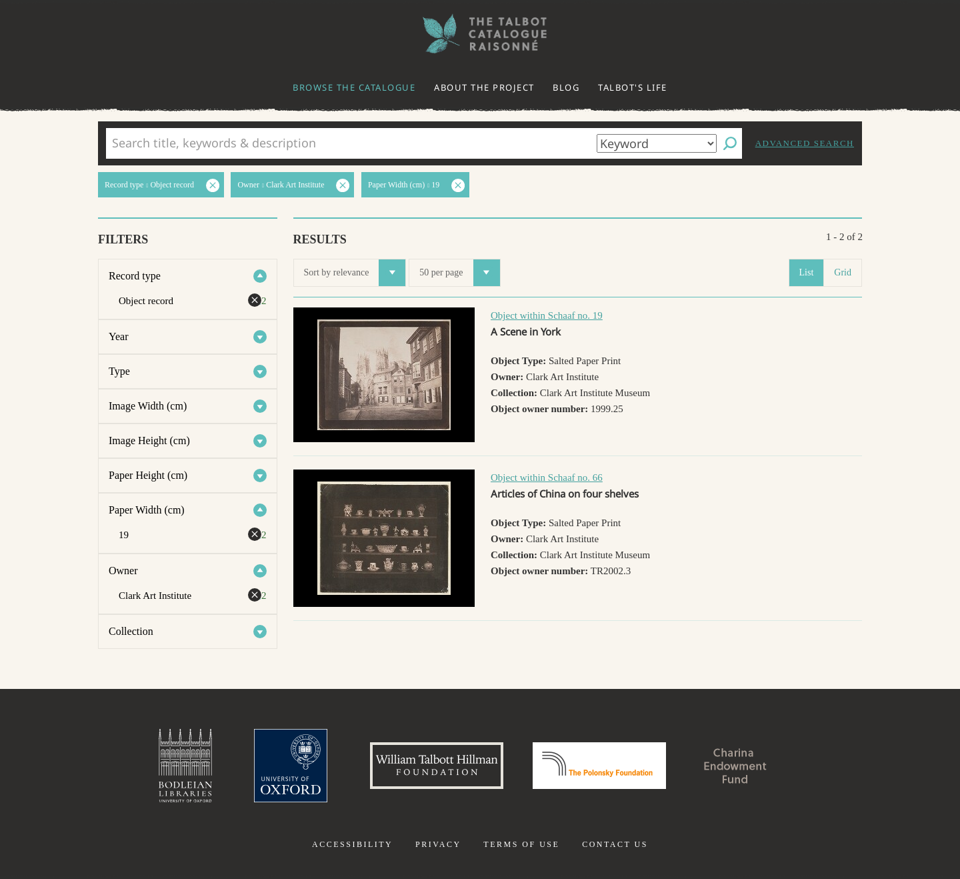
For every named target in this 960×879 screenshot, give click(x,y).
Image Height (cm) (149, 440)
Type (119, 371)
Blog (566, 87)
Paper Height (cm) (148, 475)
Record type (135, 275)
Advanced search (804, 143)
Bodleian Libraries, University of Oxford (185, 765)
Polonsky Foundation (599, 765)
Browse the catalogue (354, 87)
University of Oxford (290, 765)
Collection (131, 631)
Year (118, 336)
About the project (484, 87)
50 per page (459, 272)
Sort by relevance (355, 272)
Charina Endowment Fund (735, 765)
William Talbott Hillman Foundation (436, 765)
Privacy (438, 844)
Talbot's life (632, 87)
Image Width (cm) (148, 405)
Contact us (615, 844)
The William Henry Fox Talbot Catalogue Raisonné (480, 33)
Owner (123, 570)
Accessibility (352, 844)
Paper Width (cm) (147, 510)
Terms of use (521, 844)
